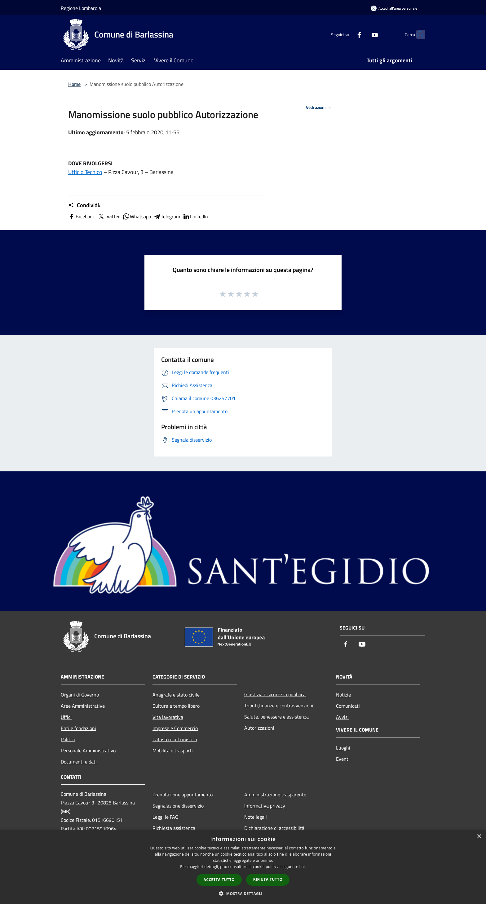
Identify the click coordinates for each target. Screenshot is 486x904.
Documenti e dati (79, 761)
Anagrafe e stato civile (176, 694)
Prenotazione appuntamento (182, 794)
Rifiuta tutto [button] (268, 879)
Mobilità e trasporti (172, 750)
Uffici (66, 717)
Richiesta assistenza (173, 828)
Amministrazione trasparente (275, 794)
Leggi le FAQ (165, 817)
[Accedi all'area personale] (394, 8)
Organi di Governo (80, 694)
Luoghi (343, 747)
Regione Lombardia (81, 8)
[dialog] (243, 867)
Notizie (343, 694)
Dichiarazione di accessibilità (274, 828)
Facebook (81, 216)
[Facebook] (347, 34)
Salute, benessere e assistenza (276, 716)
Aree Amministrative (83, 706)
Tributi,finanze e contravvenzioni (278, 705)
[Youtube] (362, 34)
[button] (243, 893)
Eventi (343, 759)
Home (74, 84)
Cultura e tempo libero (176, 706)
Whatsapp (136, 216)
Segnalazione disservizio (178, 805)
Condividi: (84, 205)
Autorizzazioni (259, 728)
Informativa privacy (264, 805)
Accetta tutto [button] (219, 879)
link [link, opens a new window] (302, 866)
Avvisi (342, 717)
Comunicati (348, 706)
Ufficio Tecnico (85, 172)
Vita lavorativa (167, 717)
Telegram (166, 216)
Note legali (255, 817)
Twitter (108, 216)
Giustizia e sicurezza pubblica (275, 694)
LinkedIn (195, 216)
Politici (68, 739)
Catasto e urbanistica (174, 739)
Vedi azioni (320, 107)
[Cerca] (417, 34)
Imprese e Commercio (175, 728)
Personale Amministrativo (88, 750)
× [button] (479, 836)
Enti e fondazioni (78, 728)
